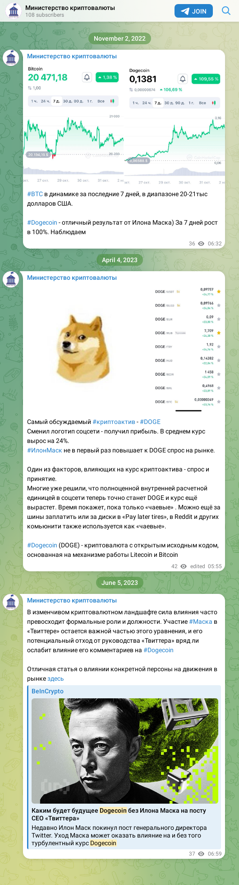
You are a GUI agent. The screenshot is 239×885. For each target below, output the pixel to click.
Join (194, 11)
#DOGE (150, 421)
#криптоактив (113, 421)
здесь (55, 678)
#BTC (35, 194)
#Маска (200, 621)
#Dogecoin (42, 222)
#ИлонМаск (44, 450)
